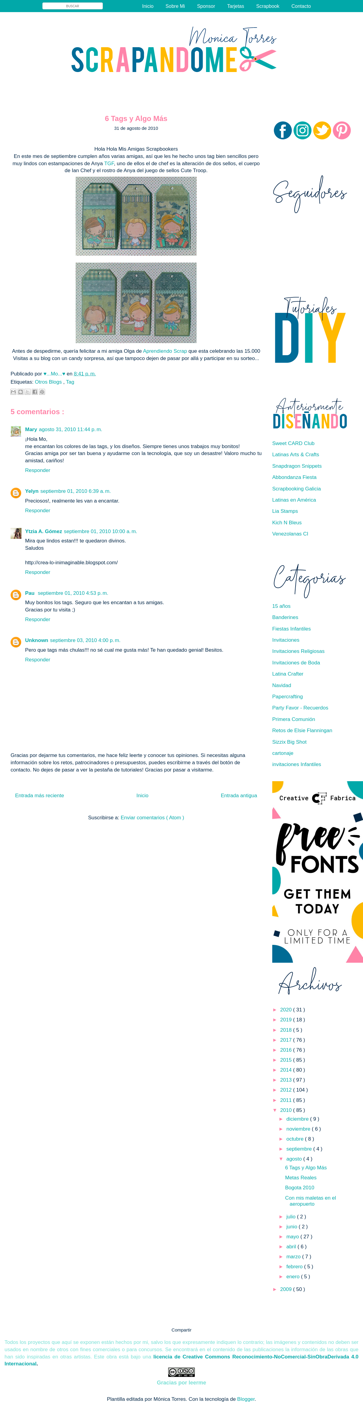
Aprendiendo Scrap (165, 351)
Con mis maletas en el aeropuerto (310, 1201)
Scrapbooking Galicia (296, 489)
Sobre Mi (175, 6)
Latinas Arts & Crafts (295, 454)
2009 (286, 1289)
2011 (286, 1100)
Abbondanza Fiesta (294, 477)
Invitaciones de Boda (296, 663)
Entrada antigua (239, 795)
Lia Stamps (285, 511)
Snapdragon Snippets (297, 466)
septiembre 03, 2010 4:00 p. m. (85, 640)
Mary (31, 429)
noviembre (299, 1129)
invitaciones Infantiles (296, 764)
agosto (294, 1159)
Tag (70, 382)
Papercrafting (287, 696)
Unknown (36, 640)
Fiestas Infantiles (291, 629)
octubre (295, 1139)
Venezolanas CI (290, 534)
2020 (286, 1010)
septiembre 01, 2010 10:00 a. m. (100, 531)
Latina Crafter (287, 674)
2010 (286, 1110)
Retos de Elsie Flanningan (302, 730)
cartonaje (282, 753)
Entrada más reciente (39, 795)
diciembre (298, 1119)
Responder (37, 470)
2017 (286, 1040)
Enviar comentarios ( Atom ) (152, 818)
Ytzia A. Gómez (43, 531)
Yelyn (31, 491)
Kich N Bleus (287, 523)
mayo (293, 1237)
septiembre (299, 1149)
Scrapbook (268, 6)
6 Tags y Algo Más (306, 1168)
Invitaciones (285, 640)
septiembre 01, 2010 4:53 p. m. (73, 593)
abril (292, 1247)
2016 (286, 1050)
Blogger (246, 1399)
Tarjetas (235, 6)
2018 (286, 1030)
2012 (286, 1090)
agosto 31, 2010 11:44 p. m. (70, 429)
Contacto (301, 6)
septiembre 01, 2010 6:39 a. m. (75, 491)
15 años (281, 606)
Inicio (147, 6)
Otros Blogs (49, 382)
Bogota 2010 (299, 1188)
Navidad (281, 685)
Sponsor (206, 6)
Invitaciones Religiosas (298, 651)
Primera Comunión (293, 719)
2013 (286, 1080)
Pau (30, 593)
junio (292, 1227)
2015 (286, 1060)
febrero (295, 1266)
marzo (294, 1257)
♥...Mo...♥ (55, 374)
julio (291, 1217)
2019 (286, 1020)
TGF (109, 163)
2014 (286, 1070)
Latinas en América (294, 500)
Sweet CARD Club (293, 443)
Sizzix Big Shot (289, 742)
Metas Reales (300, 1178)
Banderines (285, 617)
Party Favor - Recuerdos (300, 708)
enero (293, 1276)
